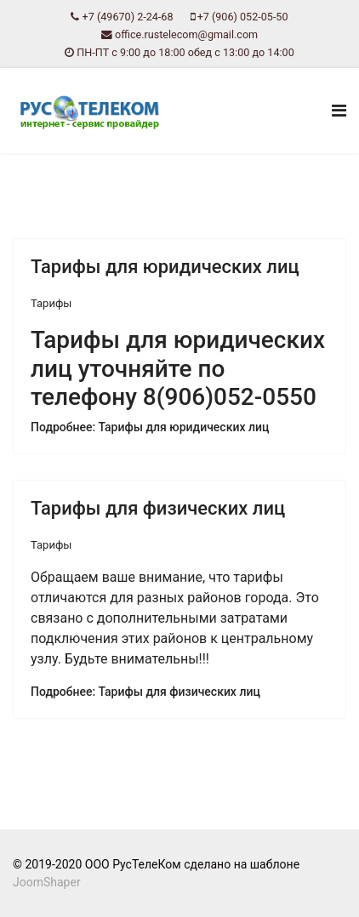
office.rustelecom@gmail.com (186, 34)
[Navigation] (339, 110)
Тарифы (51, 303)
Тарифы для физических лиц (158, 508)
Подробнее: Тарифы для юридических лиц (150, 427)
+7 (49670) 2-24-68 (128, 16)
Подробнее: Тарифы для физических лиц (145, 691)
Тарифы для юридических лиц (165, 266)
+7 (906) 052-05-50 (242, 16)
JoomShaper (47, 882)
